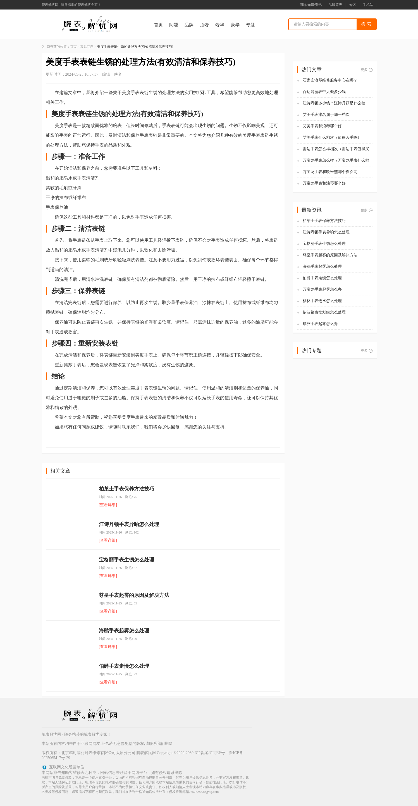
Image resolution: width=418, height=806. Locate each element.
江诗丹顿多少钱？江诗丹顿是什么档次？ (334, 103)
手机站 (368, 5)
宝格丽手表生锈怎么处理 (126, 560)
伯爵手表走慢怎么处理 (124, 666)
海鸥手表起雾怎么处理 (124, 630)
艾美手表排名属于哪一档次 (326, 115)
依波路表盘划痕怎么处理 (324, 312)
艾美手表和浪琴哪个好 (322, 126)
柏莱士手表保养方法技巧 (126, 489)
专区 (352, 5)
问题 (173, 24)
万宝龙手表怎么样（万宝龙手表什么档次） (336, 160)
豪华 (235, 24)
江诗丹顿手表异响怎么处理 (129, 524)
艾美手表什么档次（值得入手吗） (332, 137)
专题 (250, 24)
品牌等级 (335, 5)
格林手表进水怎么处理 (322, 301)
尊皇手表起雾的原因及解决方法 (134, 595)
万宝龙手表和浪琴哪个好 (324, 183)
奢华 (219, 24)
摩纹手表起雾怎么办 (320, 324)
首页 (158, 24)
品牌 (189, 24)
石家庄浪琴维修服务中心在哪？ (330, 80)
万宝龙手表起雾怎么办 (322, 289)
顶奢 (204, 24)
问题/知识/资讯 (311, 5)
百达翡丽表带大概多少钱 (324, 92)
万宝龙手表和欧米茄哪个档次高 (330, 172)
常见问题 (87, 47)
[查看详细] (108, 505)
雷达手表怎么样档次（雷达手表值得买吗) (336, 149)
